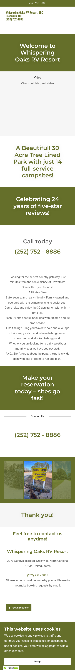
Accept (37, 661)
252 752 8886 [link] (37, 3)
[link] (27, 19)
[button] (67, 16)
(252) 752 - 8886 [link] (38, 251)
